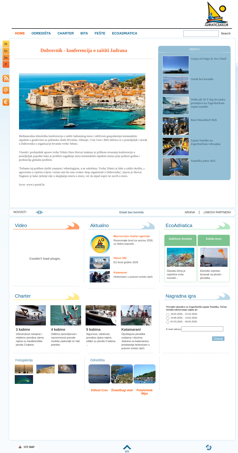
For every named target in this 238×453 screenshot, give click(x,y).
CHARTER (66, 33)
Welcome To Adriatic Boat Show (216, 13)
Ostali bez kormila (146, 212)
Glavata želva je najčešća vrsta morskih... (176, 274)
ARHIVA (190, 212)
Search (226, 33)
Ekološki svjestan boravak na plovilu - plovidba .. (211, 274)
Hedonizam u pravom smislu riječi (133, 276)
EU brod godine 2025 (126, 262)
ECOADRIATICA (124, 33)
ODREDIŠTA (41, 33)
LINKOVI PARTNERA (217, 212)
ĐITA (84, 33)
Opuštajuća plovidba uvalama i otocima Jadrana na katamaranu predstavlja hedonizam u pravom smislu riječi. (135, 341)
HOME (20, 33)
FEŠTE (100, 33)
